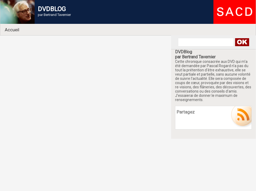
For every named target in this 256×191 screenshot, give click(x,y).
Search (242, 42)
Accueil (12, 29)
